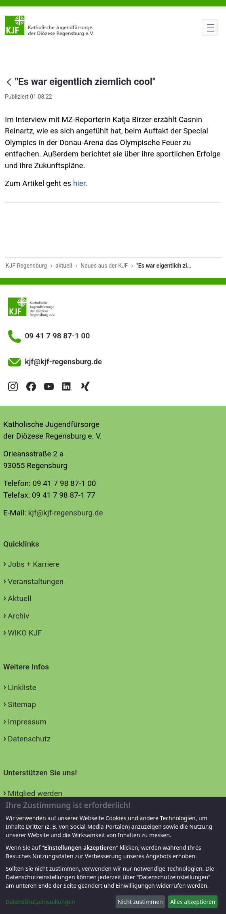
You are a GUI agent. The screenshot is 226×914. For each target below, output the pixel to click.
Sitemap (22, 704)
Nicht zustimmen (140, 902)
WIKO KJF (25, 632)
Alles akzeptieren (192, 902)
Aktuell (19, 598)
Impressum (27, 721)
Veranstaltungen (35, 581)
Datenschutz (29, 738)
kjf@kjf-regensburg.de (65, 512)
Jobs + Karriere (33, 564)
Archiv (18, 616)
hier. (80, 183)
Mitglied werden (35, 793)
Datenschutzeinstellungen (40, 902)
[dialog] (113, 855)
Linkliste (22, 687)
